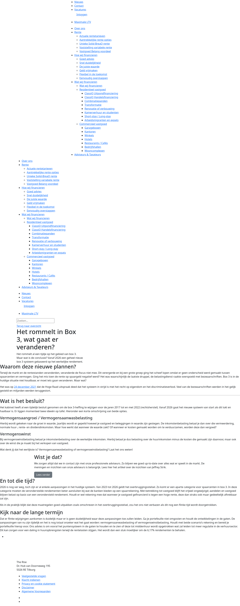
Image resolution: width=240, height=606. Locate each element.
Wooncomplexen (95, 150)
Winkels (89, 135)
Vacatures (80, 9)
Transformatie (93, 105)
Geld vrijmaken (88, 70)
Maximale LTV (82, 22)
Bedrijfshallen (93, 147)
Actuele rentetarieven (92, 36)
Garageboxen (93, 128)
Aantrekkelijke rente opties (95, 40)
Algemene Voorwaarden (36, 591)
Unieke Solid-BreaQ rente (94, 43)
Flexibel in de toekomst (93, 74)
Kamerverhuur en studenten (102, 112)
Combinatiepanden (96, 101)
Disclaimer (28, 587)
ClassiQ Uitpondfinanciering (101, 93)
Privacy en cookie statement (38, 583)
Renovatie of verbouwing (99, 108)
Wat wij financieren (85, 82)
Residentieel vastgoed (92, 89)
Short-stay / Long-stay (98, 116)
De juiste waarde (89, 66)
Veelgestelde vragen (34, 576)
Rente (77, 32)
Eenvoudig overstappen (93, 78)
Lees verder (43, 474)
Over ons (79, 28)
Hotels (88, 139)
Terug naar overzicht (29, 326)
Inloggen (81, 14)
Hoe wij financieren (85, 55)
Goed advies (86, 59)
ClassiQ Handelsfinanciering (101, 97)
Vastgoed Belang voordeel (95, 51)
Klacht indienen (31, 580)
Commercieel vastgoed (93, 124)
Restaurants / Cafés (96, 143)
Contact (79, 5)
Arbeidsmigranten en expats (102, 120)
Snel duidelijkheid (90, 63)
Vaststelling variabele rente (95, 47)
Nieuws (78, 2)
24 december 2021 (25, 387)
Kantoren (90, 131)
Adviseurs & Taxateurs (87, 154)
